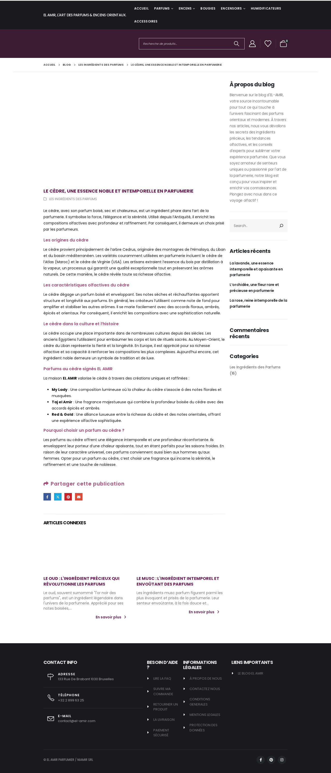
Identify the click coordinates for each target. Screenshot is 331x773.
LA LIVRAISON (164, 719)
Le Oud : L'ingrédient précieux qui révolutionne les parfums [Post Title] (81, 581)
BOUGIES (207, 8)
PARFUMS (162, 8)
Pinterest (68, 497)
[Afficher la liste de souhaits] (268, 43)
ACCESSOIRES (145, 21)
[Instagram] (282, 760)
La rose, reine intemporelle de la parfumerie (258, 303)
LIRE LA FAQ (162, 678)
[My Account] (252, 43)
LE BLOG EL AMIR (250, 673)
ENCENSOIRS (231, 8)
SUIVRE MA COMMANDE (163, 691)
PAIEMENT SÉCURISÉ (161, 733)
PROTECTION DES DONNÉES (203, 728)
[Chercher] (237, 43)
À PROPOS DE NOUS (206, 678)
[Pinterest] (271, 760)
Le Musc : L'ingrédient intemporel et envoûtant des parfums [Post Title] (178, 581)
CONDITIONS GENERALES (200, 702)
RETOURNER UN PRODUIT (166, 707)
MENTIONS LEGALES (205, 714)
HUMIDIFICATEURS (266, 8)
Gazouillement (58, 497)
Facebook (47, 497)
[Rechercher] (281, 225)
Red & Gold (62, 414)
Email (78, 497)
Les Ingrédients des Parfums (73, 199)
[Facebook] (261, 760)
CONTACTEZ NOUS (205, 688)
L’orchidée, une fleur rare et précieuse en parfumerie (254, 287)
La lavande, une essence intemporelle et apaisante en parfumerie (256, 269)
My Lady (59, 389)
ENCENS (185, 8)
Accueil (141, 8)
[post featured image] (87, 551)
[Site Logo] (62, 43)
